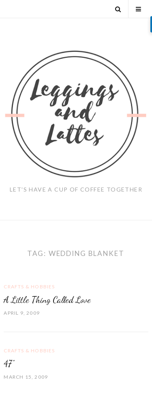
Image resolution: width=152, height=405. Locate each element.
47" (9, 363)
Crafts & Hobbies (29, 287)
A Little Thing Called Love (47, 299)
